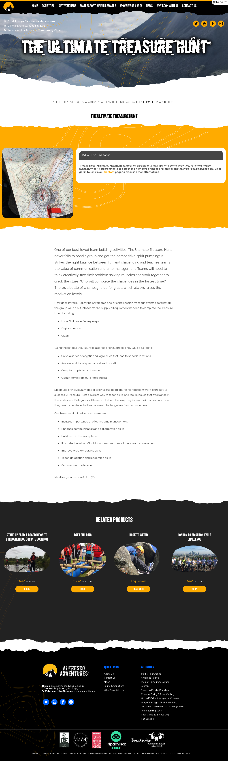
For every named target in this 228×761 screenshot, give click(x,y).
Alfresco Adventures (68, 102)
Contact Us (189, 6)
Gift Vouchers (67, 6)
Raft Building (147, 719)
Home (35, 6)
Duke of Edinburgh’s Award (155, 682)
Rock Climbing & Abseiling (155, 714)
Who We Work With (131, 6)
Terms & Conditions (114, 686)
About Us (109, 674)
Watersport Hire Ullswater (98, 6)
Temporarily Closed (31, 30)
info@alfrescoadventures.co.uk (27, 21)
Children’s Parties (150, 678)
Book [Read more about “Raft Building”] (82, 589)
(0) (220, 2)
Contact (109, 172)
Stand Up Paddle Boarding (155, 690)
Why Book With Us (167, 6)
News (149, 6)
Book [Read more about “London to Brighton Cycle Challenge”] (194, 589)
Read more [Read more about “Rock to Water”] (138, 589)
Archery (145, 686)
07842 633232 (22, 25)
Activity (94, 102)
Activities (48, 6)
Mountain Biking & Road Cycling (157, 694)
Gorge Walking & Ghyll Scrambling (159, 702)
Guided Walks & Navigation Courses (160, 698)
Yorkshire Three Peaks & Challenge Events (163, 706)
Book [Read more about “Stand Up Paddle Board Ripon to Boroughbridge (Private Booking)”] (27, 589)
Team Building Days (117, 102)
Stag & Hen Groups (151, 674)
